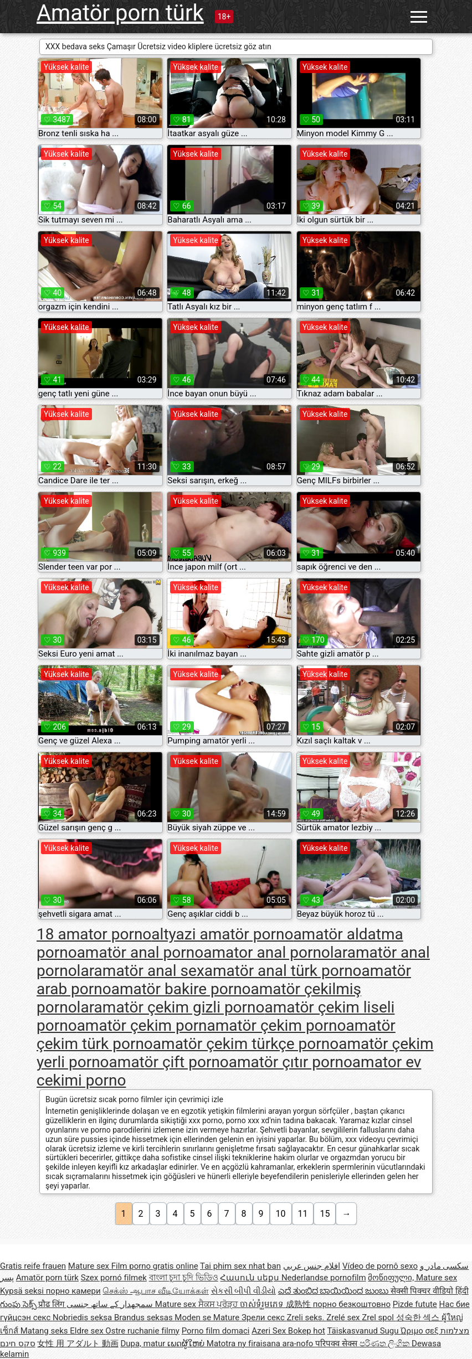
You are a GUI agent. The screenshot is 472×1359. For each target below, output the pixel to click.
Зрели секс (264, 1317)
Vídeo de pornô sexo (380, 1266)
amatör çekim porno (276, 1025)
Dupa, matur (143, 1343)
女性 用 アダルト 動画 (77, 1343)
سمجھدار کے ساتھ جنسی (110, 1304)
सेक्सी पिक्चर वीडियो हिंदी (430, 1291)
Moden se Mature (208, 1317)
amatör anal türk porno (283, 971)
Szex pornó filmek (114, 1278)
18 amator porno (94, 934)
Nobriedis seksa (83, 1317)
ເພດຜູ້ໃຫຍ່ (187, 1343)
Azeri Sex (270, 1331)
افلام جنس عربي (311, 1266)
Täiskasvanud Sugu (364, 1331)
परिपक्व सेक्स (337, 1343)
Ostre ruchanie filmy (142, 1331)
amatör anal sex (149, 971)
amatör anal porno (140, 952)
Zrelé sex (344, 1317)
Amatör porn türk (120, 13)
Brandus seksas (144, 1317)
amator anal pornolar (275, 952)
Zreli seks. (307, 1317)
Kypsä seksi (23, 1291)
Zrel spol (379, 1317)
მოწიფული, (392, 1278)
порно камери (73, 1291)
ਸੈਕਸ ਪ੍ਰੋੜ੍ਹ (219, 1304)
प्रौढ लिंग (52, 1304)
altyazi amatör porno (222, 934)
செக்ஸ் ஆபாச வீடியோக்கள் (155, 1291)
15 (325, 1213)
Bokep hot (306, 1331)
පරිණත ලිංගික (386, 1343)
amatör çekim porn (142, 1025)
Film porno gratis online (154, 1266)
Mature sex (89, 1266)
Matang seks (45, 1331)
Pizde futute (415, 1304)
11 (303, 1213)
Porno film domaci (216, 1331)
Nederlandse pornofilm (323, 1278)
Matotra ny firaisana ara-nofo (261, 1343)
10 (281, 1213)
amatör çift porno (169, 1062)
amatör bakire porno (181, 989)
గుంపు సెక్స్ (19, 1304)
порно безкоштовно (352, 1304)
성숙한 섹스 (419, 1317)
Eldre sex (87, 1331)
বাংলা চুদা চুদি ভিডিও (183, 1278)
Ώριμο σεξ (420, 1331)
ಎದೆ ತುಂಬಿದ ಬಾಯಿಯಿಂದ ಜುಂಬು (334, 1291)
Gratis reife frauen (33, 1266)
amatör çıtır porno (290, 1062)
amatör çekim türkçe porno (245, 1044)
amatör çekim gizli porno (179, 1007)
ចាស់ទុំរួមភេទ (263, 1304)
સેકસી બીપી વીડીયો (243, 1291)
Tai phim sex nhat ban (240, 1266)
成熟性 (299, 1304)
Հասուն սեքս (250, 1278)
